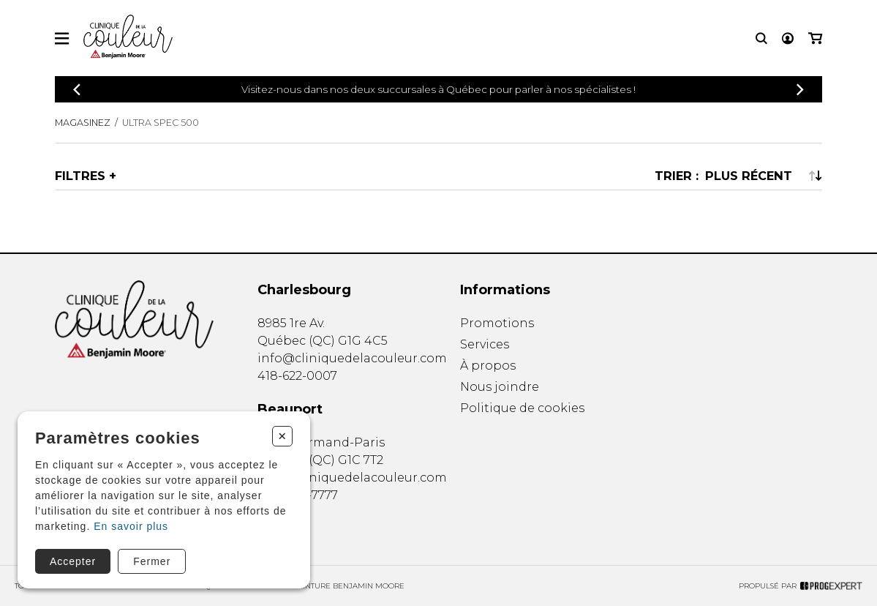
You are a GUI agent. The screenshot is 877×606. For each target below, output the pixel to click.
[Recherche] (761, 38)
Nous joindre (499, 387)
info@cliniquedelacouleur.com (352, 358)
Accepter (73, 561)
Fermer (151, 561)
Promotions (497, 323)
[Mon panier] (815, 38)
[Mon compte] (788, 38)
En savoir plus (131, 526)
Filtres (80, 175)
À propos (488, 366)
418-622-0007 (297, 376)
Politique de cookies (522, 408)
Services (484, 344)
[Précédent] (76, 90)
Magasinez (82, 122)
